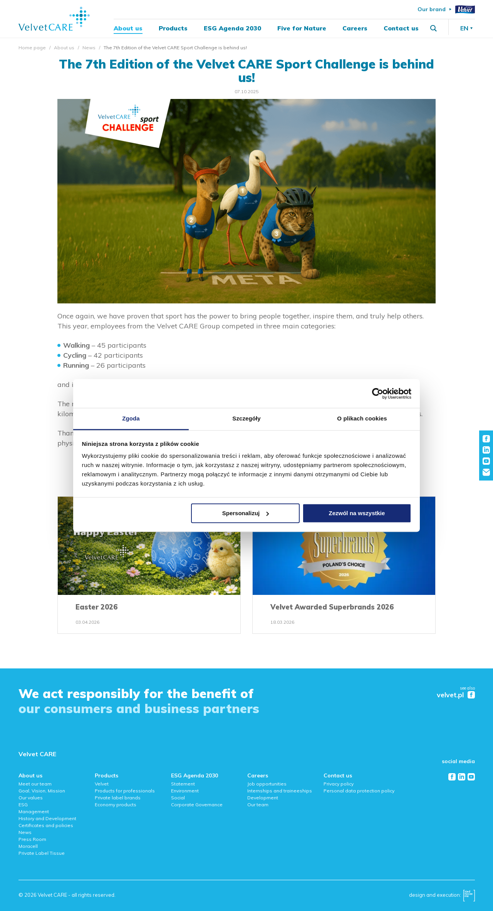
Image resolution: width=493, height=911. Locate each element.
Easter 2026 (96, 607)
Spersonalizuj (245, 513)
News (89, 47)
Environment (185, 791)
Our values (30, 797)
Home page (32, 47)
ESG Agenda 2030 (232, 29)
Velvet (102, 784)
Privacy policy (339, 784)
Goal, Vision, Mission (41, 791)
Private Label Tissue (41, 853)
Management (33, 811)
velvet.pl (450, 695)
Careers (354, 29)
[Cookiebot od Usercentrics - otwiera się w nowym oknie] (377, 393)
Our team (257, 804)
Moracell (28, 846)
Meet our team (35, 784)
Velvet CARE (37, 754)
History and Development (47, 818)
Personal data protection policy (359, 791)
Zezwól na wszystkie (357, 513)
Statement (183, 784)
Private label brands (118, 797)
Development (262, 797)
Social (178, 797)
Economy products (115, 804)
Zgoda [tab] (131, 418)
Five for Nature (301, 29)
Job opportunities (267, 784)
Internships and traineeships (279, 791)
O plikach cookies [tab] (362, 418)
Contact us (401, 29)
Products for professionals (125, 791)
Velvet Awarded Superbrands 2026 (332, 607)
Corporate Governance (197, 804)
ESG (23, 804)
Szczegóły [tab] (246, 418)
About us (128, 29)
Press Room (32, 839)
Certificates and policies (45, 825)
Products (173, 29)
